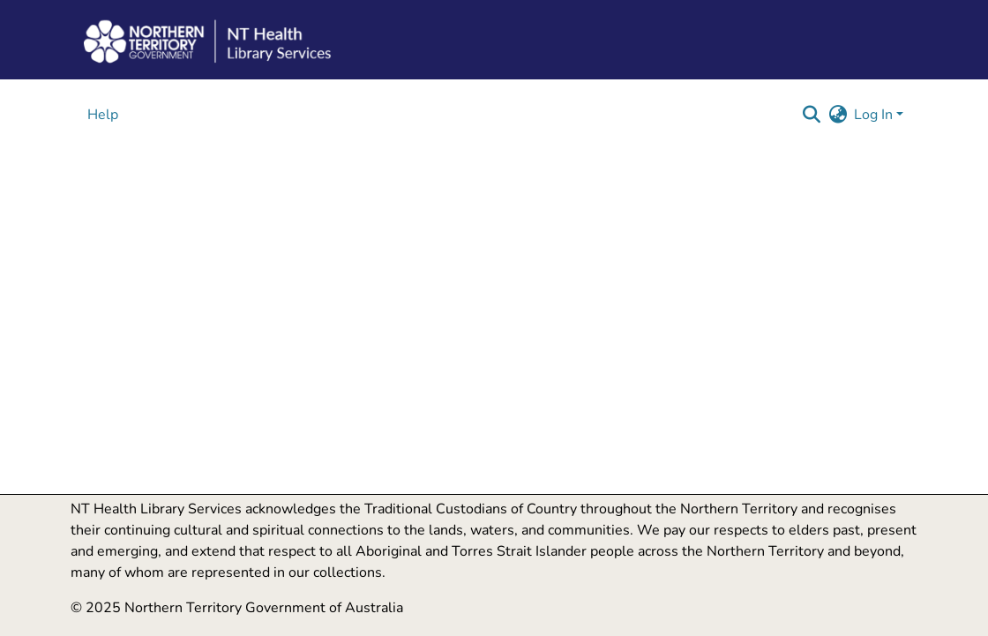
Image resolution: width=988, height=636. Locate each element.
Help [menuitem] (102, 114)
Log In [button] (875, 114)
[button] (811, 114)
